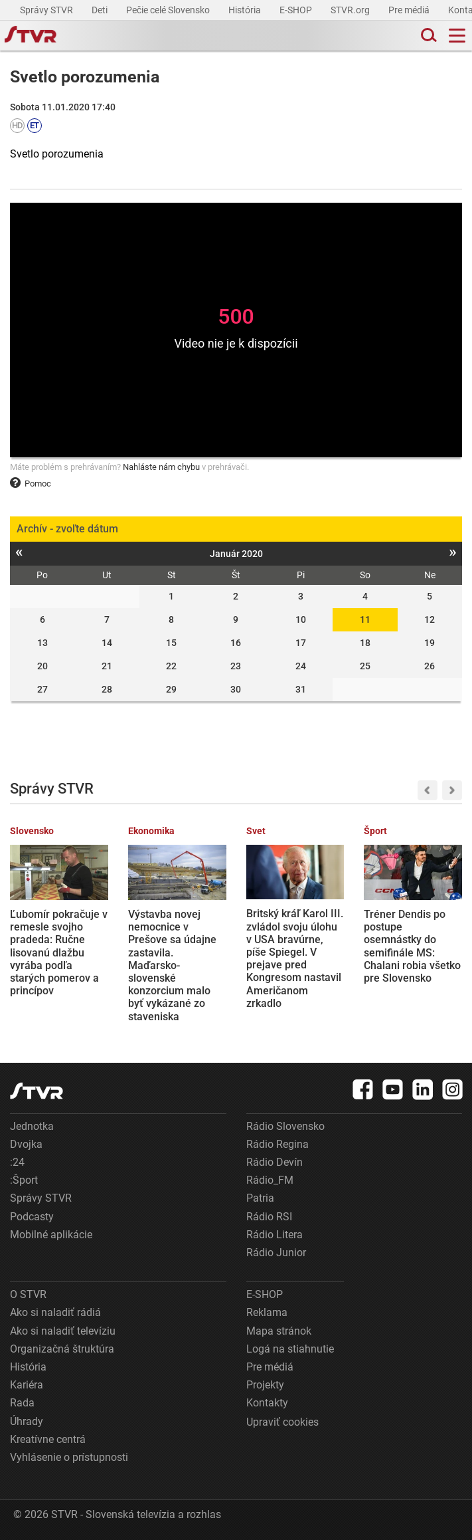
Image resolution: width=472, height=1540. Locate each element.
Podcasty (32, 1216)
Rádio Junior (276, 1252)
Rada (22, 1402)
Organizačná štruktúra (62, 1349)
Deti (101, 10)
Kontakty (267, 1402)
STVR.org (351, 10)
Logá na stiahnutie (290, 1349)
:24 (17, 1162)
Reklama (266, 1312)
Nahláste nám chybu (161, 467)
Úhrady (26, 1421)
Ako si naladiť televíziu (63, 1331)
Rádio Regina (277, 1144)
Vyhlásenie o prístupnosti (69, 1457)
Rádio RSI (269, 1216)
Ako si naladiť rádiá (55, 1312)
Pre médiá (410, 10)
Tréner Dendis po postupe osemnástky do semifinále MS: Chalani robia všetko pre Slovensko (412, 946)
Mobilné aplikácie (51, 1234)
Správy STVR (47, 10)
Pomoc (30, 484)
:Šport (24, 1180)
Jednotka (32, 1126)
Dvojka (26, 1144)
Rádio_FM (269, 1180)
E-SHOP (296, 10)
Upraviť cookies (282, 1422)
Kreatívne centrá (48, 1439)
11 (365, 619)
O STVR (28, 1294)
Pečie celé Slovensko (169, 10)
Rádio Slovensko (285, 1126)
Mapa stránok (278, 1331)
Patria (260, 1198)
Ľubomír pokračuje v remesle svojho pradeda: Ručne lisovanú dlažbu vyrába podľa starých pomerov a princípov (59, 952)
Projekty (265, 1384)
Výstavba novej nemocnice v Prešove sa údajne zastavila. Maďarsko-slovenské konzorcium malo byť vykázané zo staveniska (172, 965)
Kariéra (26, 1384)
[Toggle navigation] (457, 36)
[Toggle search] (427, 36)
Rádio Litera (274, 1234)
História (245, 10)
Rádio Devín (274, 1162)
